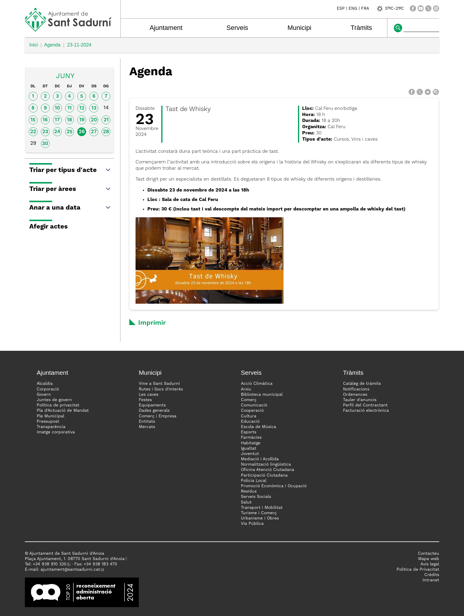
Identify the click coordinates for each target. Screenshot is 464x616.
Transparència (51, 427)
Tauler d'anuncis (359, 400)
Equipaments (152, 405)
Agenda (52, 44)
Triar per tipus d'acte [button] (70, 170)
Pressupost (48, 421)
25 (69, 131)
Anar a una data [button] (70, 208)
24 (57, 131)
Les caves (148, 395)
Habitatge (250, 443)
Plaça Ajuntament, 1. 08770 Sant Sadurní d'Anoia (75, 559)
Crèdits (431, 575)
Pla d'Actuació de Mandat (63, 410)
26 (82, 131)
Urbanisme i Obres (260, 518)
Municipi (300, 27)
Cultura (248, 416)
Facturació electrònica (366, 410)
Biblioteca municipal (262, 395)
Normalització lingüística (266, 464)
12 (81, 108)
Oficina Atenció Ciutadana (267, 470)
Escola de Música (258, 427)
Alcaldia (45, 384)
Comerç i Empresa (157, 416)
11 (69, 108)
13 (93, 108)
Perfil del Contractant (365, 405)
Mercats (147, 427)
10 (57, 108)
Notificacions (356, 389)
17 (57, 120)
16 (45, 120)
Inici (33, 44)
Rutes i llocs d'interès (161, 389)
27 (94, 131)
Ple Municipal (50, 416)
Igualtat (248, 448)
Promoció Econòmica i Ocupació (274, 486)
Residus (249, 491)
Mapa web (428, 559)
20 (94, 120)
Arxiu (246, 389)
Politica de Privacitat (418, 569)
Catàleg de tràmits (362, 384)
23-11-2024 (79, 44)
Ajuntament (165, 27)
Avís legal (429, 564)
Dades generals (154, 410)
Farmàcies (251, 437)
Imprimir (152, 323)
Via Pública (252, 524)
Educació (250, 421)
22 (33, 131)
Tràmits (361, 27)
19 (81, 120)
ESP (341, 9)
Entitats (147, 421)
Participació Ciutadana (264, 475)
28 (106, 131)
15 (33, 120)
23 (45, 131)
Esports (248, 432)
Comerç (249, 400)
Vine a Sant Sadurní (159, 384)
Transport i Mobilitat (262, 508)
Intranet (431, 580)
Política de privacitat (58, 405)
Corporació (48, 389)
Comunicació (254, 405)
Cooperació (252, 410)
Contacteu (428, 553)
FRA (365, 9)
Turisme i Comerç (259, 513)
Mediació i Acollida (260, 459)
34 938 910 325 (50, 564)
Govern (44, 395)
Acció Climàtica (257, 384)
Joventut (250, 454)
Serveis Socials (256, 497)
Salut (246, 502)
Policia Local (253, 481)
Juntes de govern (54, 400)
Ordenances (355, 395)
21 (106, 120)
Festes (145, 400)
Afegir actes (48, 226)
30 (45, 143)
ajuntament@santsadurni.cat (70, 569)
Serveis (237, 27)
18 (69, 120)
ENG (353, 9)
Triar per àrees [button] (70, 189)
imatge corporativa (56, 432)
